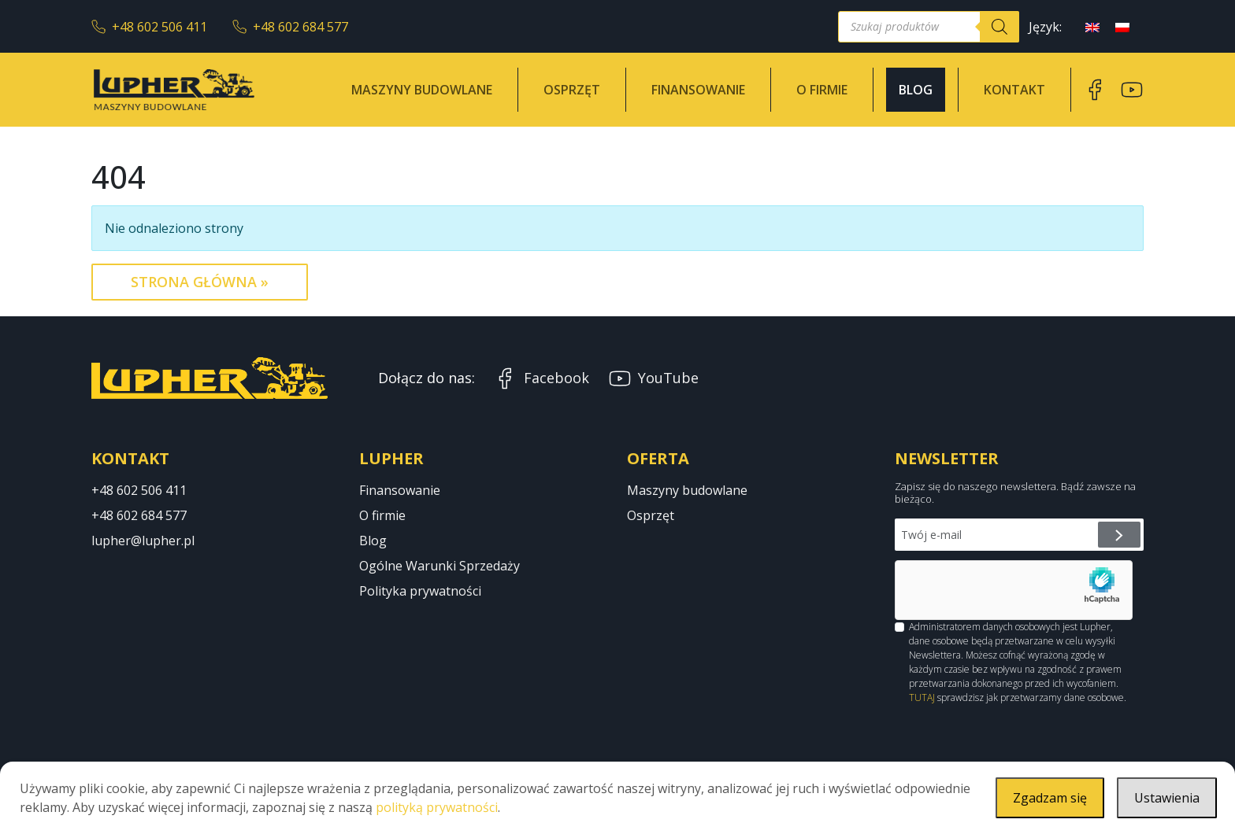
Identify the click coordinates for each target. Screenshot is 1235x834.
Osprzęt (571, 89)
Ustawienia (1167, 797)
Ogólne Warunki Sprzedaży (439, 565)
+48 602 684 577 (290, 26)
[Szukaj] (999, 26)
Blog (916, 89)
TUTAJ (922, 697)
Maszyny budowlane (421, 89)
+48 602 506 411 (149, 26)
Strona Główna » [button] (200, 281)
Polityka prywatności (420, 591)
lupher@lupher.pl (143, 540)
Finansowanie (698, 89)
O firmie (821, 89)
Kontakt (1014, 89)
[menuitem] (1092, 26)
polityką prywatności (437, 807)
